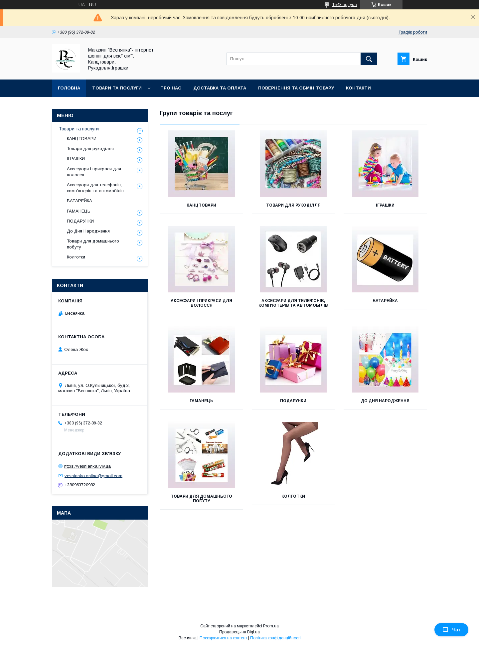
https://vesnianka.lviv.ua (87, 466)
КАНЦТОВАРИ (201, 205)
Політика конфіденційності (275, 638)
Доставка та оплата (219, 87)
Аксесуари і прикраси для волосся (201, 303)
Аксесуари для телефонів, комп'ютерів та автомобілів (293, 303)
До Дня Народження (385, 401)
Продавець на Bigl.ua (239, 632)
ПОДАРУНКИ (293, 401)
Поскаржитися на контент (223, 638)
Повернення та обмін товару (296, 87)
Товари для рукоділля (293, 205)
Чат (451, 630)
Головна (69, 87)
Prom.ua (271, 626)
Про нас (170, 87)
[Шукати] (369, 59)
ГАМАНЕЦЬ (201, 401)
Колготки (293, 496)
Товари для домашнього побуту (201, 498)
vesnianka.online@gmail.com (93, 475)
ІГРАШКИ (385, 205)
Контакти (358, 87)
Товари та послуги (117, 87)
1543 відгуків (344, 4)
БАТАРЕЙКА (385, 300)
